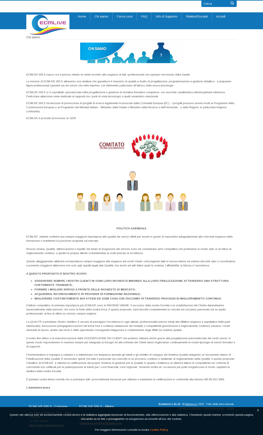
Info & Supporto (167, 16)
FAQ (144, 16)
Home (82, 16)
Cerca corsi (125, 16)
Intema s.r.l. (191, 404)
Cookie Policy (159, 429)
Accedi (220, 16)
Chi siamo (101, 16)
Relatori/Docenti (197, 16)
